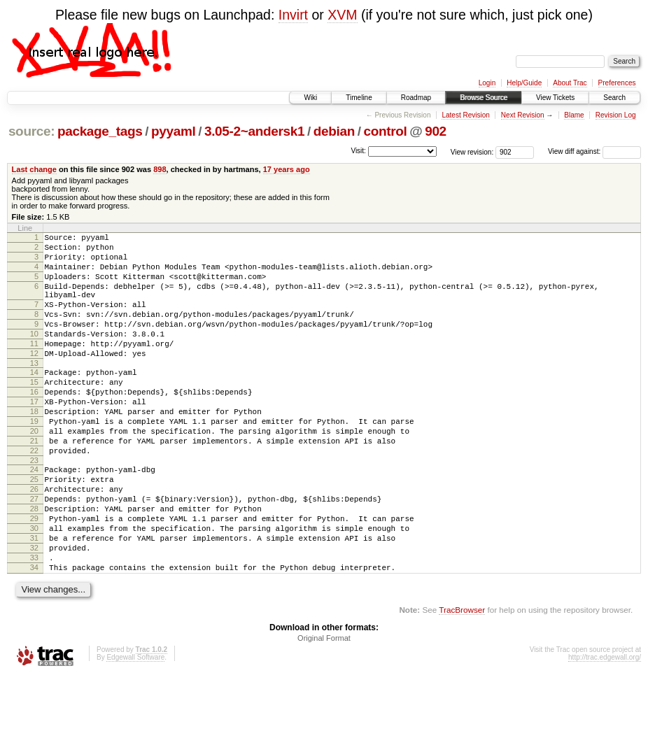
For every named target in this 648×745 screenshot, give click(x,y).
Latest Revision (465, 115)
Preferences (617, 83)
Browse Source (483, 97)
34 (34, 634)
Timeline (359, 97)
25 (34, 527)
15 (34, 411)
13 (34, 390)
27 (34, 551)
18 (34, 447)
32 (34, 610)
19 (34, 459)
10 (34, 354)
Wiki (310, 97)
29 (34, 575)
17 (34, 435)
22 (34, 494)
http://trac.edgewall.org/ (604, 726)
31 (34, 599)
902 (435, 131)
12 (34, 378)
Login (487, 83)
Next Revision (522, 115)
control (385, 131)
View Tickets (555, 97)
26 (34, 539)
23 (34, 506)
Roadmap (416, 97)
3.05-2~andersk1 (254, 131)
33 (34, 622)
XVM (342, 14)
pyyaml (173, 131)
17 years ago (286, 169)
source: (31, 131)
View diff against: (594, 151)
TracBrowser (462, 678)
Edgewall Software (135, 726)
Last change (34, 169)
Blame (574, 115)
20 (34, 471)
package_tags (100, 131)
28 (34, 563)
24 (34, 515)
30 (34, 587)
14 (34, 399)
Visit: (358, 151)
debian (334, 131)
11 (34, 366)
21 (34, 482)
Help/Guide (524, 83)
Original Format (324, 707)
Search (614, 97)
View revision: (472, 151)
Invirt (293, 14)
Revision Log (616, 115)
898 (159, 169)
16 (34, 423)
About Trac (569, 83)
